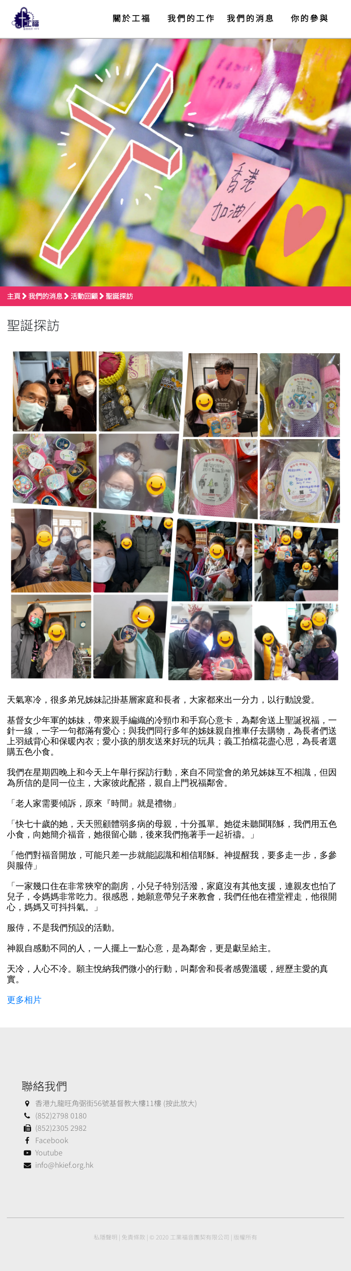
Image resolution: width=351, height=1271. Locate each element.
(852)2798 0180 (54, 1115)
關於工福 (131, 17)
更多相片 (24, 1000)
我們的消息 (251, 17)
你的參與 (310, 17)
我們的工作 (191, 17)
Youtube (42, 1152)
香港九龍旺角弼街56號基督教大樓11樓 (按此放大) (109, 1102)
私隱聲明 (105, 1237)
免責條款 (133, 1237)
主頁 (14, 296)
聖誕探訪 (119, 296)
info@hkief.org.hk (57, 1164)
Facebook (44, 1139)
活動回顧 (84, 296)
